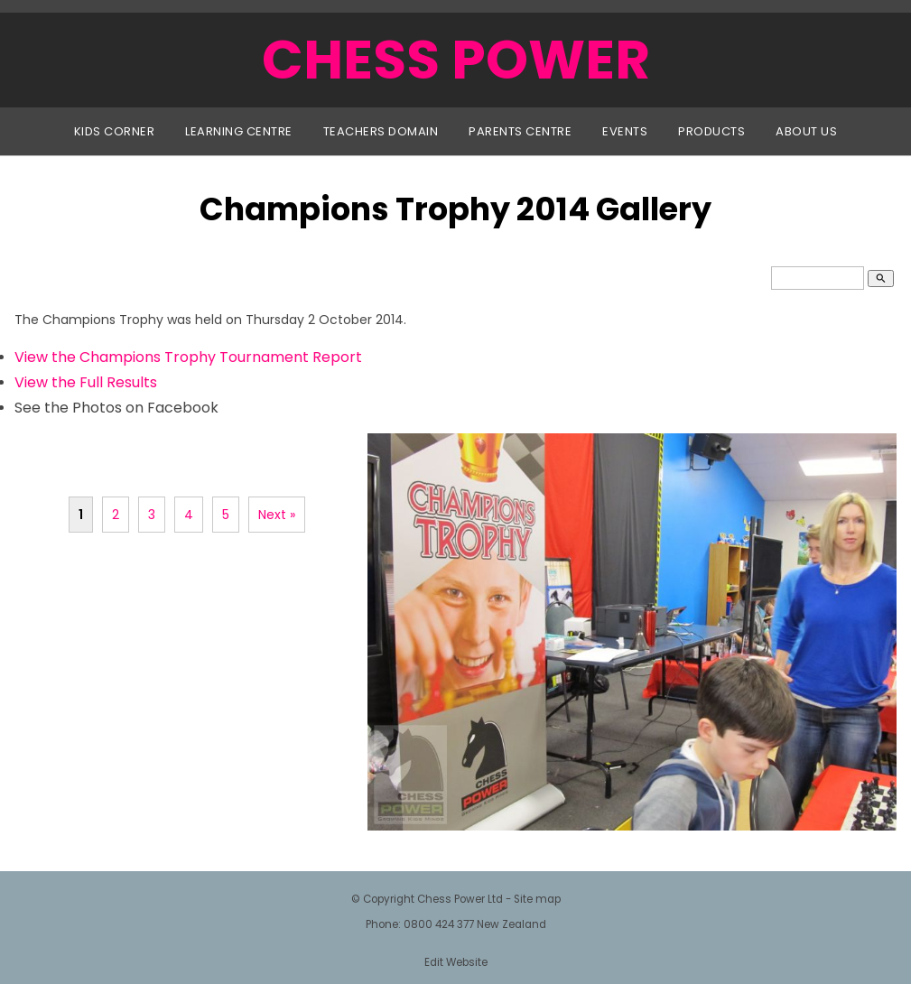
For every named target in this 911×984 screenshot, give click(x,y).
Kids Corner (114, 131)
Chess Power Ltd (460, 899)
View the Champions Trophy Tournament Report (188, 357)
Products (711, 131)
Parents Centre (520, 131)
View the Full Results (85, 382)
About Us (806, 131)
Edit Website (456, 962)
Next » (276, 515)
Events (624, 131)
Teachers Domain (381, 131)
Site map (537, 899)
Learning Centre (239, 131)
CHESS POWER (456, 59)
